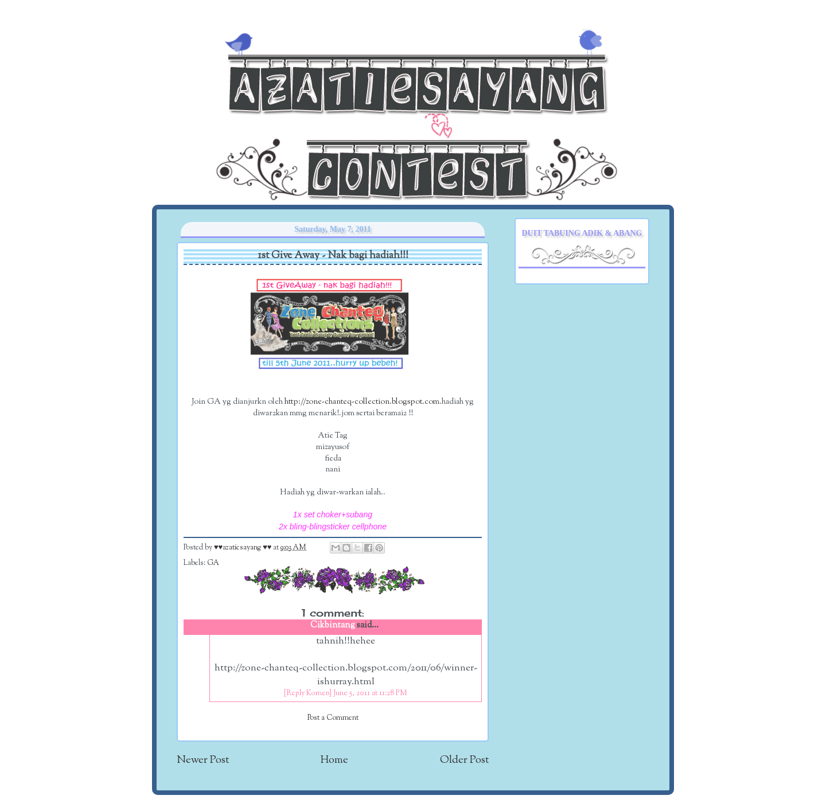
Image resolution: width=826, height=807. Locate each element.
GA (213, 563)
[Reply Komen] (308, 693)
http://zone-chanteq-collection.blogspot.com (362, 402)
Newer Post (203, 760)
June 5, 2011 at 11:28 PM (370, 693)
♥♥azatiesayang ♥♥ (243, 548)
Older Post (464, 760)
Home (334, 760)
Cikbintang (332, 625)
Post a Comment (333, 718)
